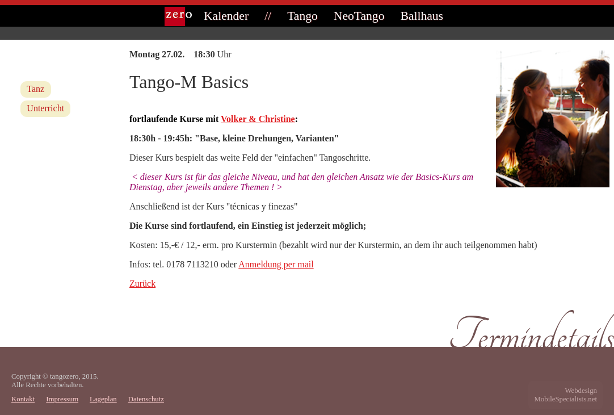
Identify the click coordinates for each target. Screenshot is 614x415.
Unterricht (45, 108)
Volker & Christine (258, 119)
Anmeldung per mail (275, 264)
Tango (302, 16)
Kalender (226, 16)
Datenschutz (146, 399)
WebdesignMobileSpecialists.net (565, 395)
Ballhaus (421, 16)
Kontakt (23, 399)
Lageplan (103, 399)
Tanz (35, 89)
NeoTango (359, 16)
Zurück (142, 283)
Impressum (62, 399)
